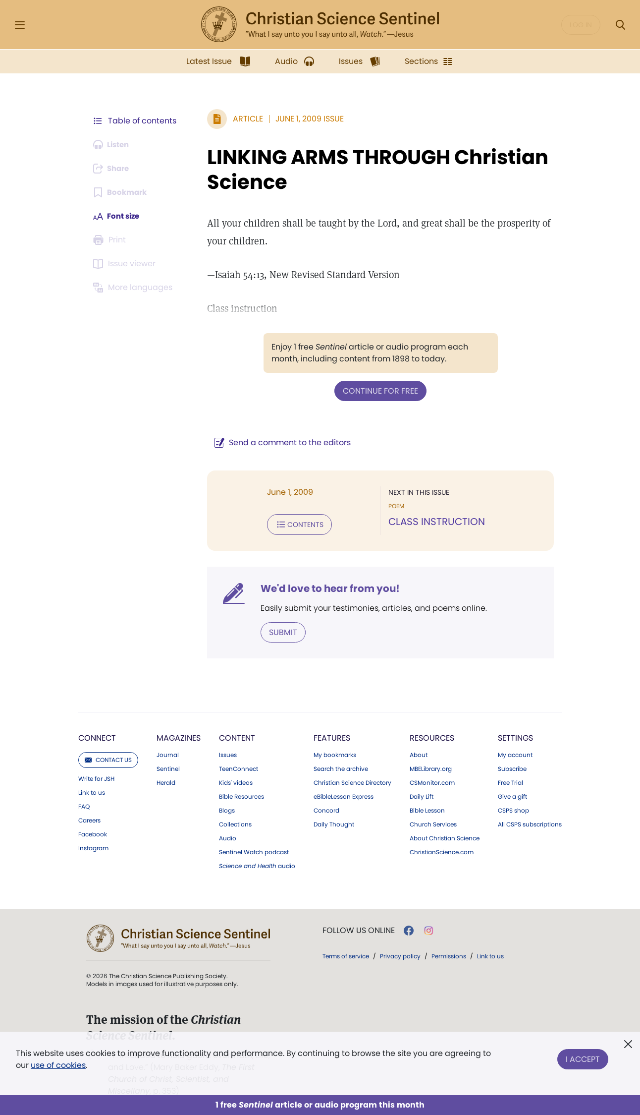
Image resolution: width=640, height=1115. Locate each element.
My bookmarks (335, 753)
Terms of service (345, 954)
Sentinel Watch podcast (254, 850)
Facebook (92, 832)
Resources (432, 736)
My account (515, 753)
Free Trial (510, 781)
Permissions (448, 954)
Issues (228, 753)
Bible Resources (241, 795)
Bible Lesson (427, 809)
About (418, 753)
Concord (326, 809)
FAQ (84, 805)
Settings (515, 736)
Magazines (179, 736)
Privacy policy (400, 954)
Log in (581, 25)
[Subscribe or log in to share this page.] (113, 168)
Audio (227, 836)
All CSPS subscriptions (530, 822)
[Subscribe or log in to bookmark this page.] (121, 192)
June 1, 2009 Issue (304, 118)
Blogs (227, 809)
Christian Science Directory (352, 781)
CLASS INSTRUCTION (434, 521)
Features (332, 736)
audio (257, 864)
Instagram (93, 846)
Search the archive (341, 767)
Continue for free (378, 390)
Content (237, 736)
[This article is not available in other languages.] (134, 287)
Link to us (91, 791)
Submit (278, 630)
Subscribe (512, 767)
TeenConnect (238, 767)
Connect (97, 736)
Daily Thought (334, 822)
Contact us (108, 758)
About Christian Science (445, 836)
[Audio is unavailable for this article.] (113, 145)
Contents (294, 523)
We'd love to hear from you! (325, 587)
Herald (166, 781)
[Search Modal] (620, 25)
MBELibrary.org (431, 767)
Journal (168, 753)
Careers (89, 819)
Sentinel (168, 767)
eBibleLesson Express (343, 795)
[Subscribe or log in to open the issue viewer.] (125, 264)
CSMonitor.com (432, 781)
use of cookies (58, 1065)
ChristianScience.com (442, 850)
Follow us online (358, 929)
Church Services (433, 822)
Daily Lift (421, 795)
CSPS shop (513, 809)
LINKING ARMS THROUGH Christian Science (372, 169)
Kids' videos (236, 781)
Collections (235, 822)
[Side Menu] (20, 25)
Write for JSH (96, 777)
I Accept (583, 1057)
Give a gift (512, 795)
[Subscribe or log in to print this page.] (111, 240)
